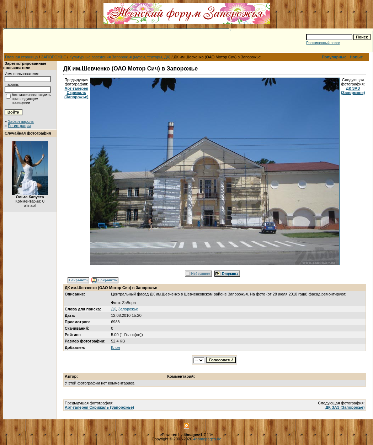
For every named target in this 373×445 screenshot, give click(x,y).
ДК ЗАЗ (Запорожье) (353, 90)
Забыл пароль (21, 121)
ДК (113, 309)
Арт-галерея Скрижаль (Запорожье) (76, 92)
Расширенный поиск (323, 43)
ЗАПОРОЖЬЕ (53, 57)
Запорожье (128, 309)
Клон (115, 347)
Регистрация (19, 126)
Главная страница (21, 57)
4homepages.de (207, 439)
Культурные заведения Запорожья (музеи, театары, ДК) (119, 57)
